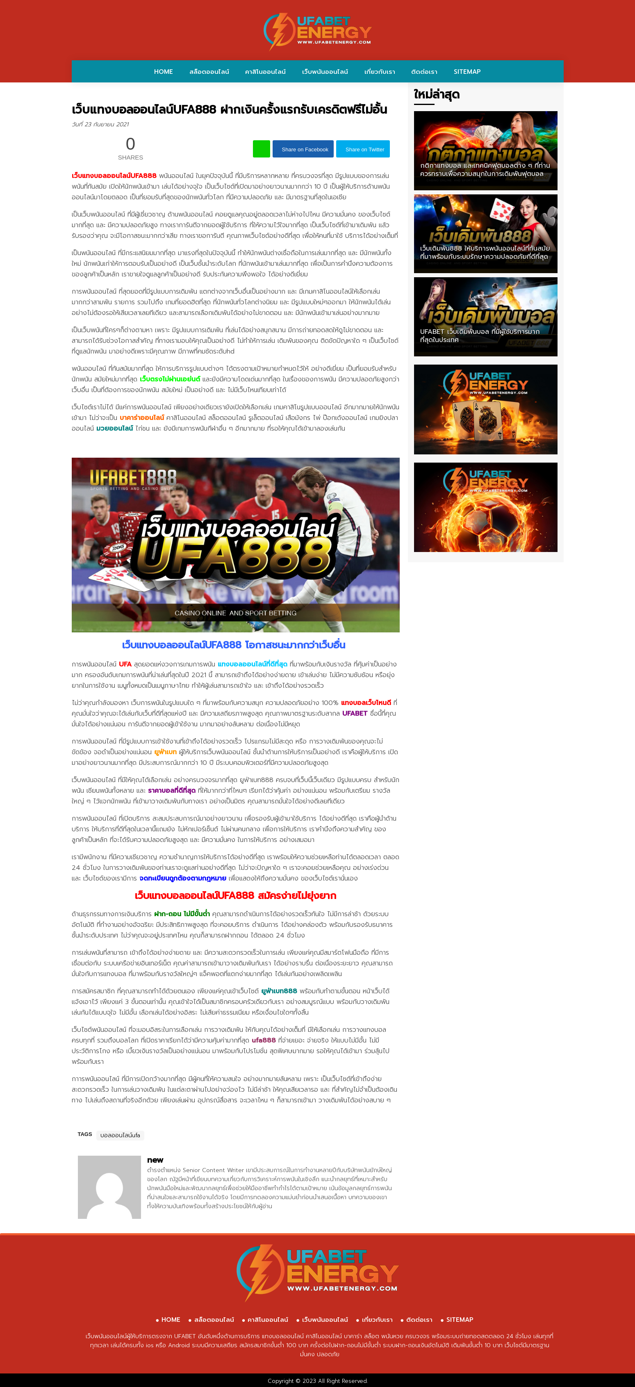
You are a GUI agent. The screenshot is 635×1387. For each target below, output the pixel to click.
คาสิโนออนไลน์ (265, 71)
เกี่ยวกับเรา (379, 71)
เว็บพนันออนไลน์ (325, 71)
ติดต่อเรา (424, 71)
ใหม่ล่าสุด (437, 94)
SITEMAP (467, 71)
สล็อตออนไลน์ (209, 71)
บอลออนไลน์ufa (120, 1135)
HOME (163, 71)
